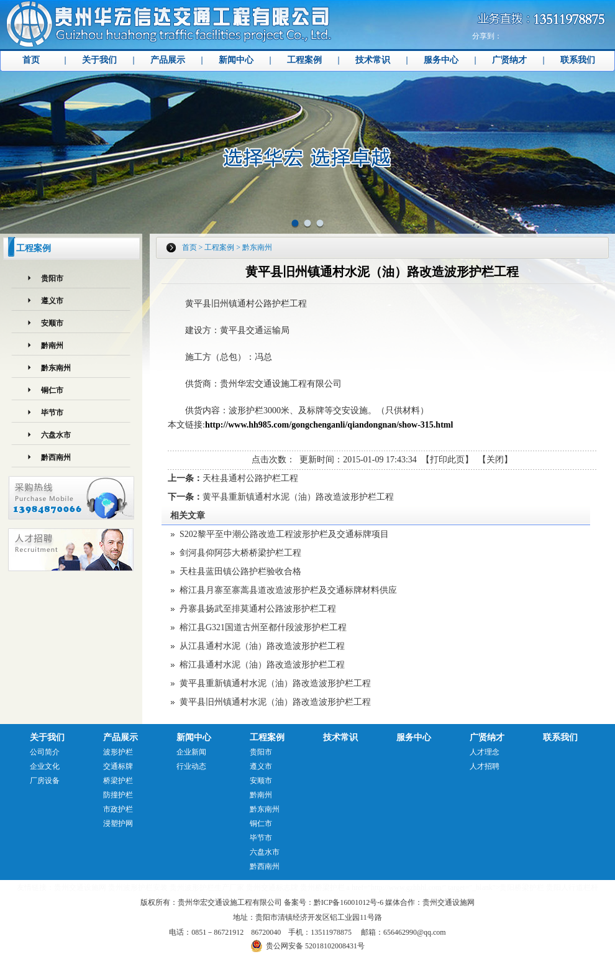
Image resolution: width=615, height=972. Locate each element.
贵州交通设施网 (80, 887)
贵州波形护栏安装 (138, 887)
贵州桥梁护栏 (322, 887)
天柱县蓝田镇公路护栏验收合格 (240, 571)
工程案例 (304, 60)
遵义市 (52, 300)
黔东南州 (56, 368)
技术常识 (372, 60)
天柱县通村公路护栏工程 (250, 478)
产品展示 (167, 60)
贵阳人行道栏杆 (572, 887)
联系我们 (577, 60)
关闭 (495, 459)
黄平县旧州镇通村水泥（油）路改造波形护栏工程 (275, 702)
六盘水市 (56, 435)
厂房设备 (45, 780)
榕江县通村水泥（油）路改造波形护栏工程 (262, 664)
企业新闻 (191, 752)
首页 (31, 60)
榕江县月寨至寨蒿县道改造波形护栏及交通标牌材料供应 (288, 590)
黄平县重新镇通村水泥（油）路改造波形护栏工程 (298, 497)
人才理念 (484, 752)
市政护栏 (118, 809)
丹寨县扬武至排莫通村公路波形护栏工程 (258, 608)
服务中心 (441, 60)
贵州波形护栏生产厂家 (207, 887)
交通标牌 (118, 766)
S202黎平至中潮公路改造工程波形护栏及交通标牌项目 (284, 534)
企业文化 (45, 766)
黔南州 (52, 345)
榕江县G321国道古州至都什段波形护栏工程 (263, 627)
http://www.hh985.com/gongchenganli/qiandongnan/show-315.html (329, 424)
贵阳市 (52, 278)
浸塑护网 (118, 823)
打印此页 (447, 459)
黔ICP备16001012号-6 (349, 902)
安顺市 (52, 323)
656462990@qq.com (414, 932)
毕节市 (52, 412)
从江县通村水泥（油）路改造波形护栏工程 (262, 646)
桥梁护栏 (118, 780)
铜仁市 (52, 390)
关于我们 (99, 60)
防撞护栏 (118, 795)
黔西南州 (56, 457)
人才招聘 (484, 766)
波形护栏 (118, 752)
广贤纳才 (509, 60)
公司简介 (45, 752)
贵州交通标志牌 (272, 887)
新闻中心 (236, 60)
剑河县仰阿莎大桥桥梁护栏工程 (240, 552)
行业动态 (191, 766)
